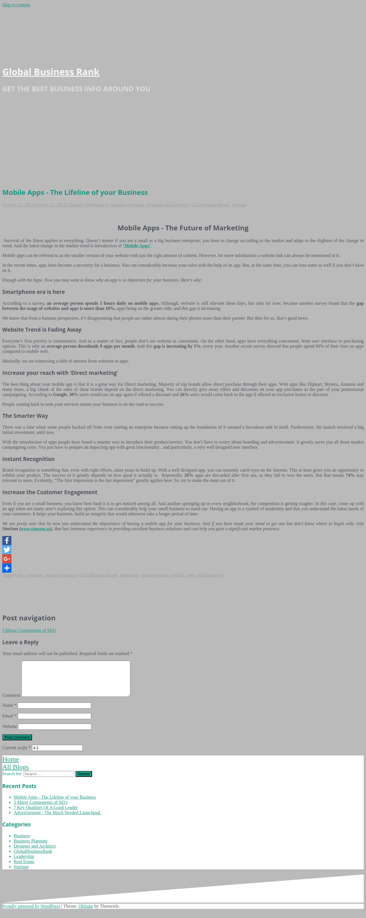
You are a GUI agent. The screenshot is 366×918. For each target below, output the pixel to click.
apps (21, 575)
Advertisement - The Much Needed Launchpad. (57, 819)
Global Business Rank (51, 72)
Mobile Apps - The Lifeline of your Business (55, 804)
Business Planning (128, 204)
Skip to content (16, 4)
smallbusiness (210, 575)
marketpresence (155, 575)
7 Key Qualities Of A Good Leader (45, 814)
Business (100, 204)
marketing (129, 575)
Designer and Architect (168, 204)
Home (10, 766)
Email (9, 722)
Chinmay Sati (79, 204)
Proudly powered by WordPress (31, 913)
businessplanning (61, 575)
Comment (11, 702)
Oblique (85, 913)
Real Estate (24, 868)
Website (9, 733)
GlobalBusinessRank (210, 204)
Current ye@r (16, 754)
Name (9, 712)
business (35, 575)
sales (191, 575)
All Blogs (15, 773)
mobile (178, 575)
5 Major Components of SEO (29, 630)
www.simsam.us (35, 528)
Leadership (24, 863)
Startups (239, 204)
